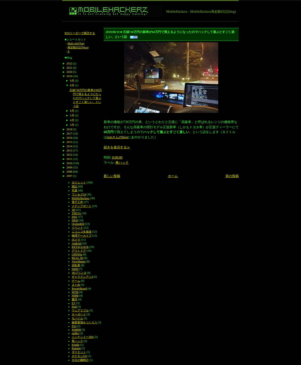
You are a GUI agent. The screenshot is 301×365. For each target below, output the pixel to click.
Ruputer (76, 348)
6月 (72, 110)
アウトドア (79, 250)
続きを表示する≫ (117, 147)
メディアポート (81, 206)
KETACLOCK (80, 247)
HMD (75, 269)
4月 (72, 120)
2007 (69, 176)
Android (76, 243)
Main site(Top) (75, 43)
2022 (69, 63)
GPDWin (77, 254)
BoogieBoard (79, 288)
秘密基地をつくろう (84, 322)
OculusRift (78, 224)
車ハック (122, 162)
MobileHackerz (80, 198)
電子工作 (77, 202)
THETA (76, 213)
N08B (75, 295)
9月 (72, 80)
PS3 (74, 326)
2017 (69, 133)
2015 (69, 142)
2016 (69, 137)
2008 (69, 171)
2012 (69, 154)
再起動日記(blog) (78, 47)
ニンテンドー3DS (83, 337)
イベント (77, 227)
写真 (74, 190)
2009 (69, 167)
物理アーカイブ (81, 235)
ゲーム (76, 280)
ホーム (173, 176)
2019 (69, 76)
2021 (69, 67)
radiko (75, 333)
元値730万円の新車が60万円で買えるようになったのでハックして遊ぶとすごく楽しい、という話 (85, 98)
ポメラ (76, 239)
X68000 (76, 329)
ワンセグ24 (79, 194)
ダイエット (79, 352)
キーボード (79, 314)
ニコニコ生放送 (81, 231)
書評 (74, 299)
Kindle (75, 344)
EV (73, 303)
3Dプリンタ (79, 272)
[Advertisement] (148, 23)
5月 (72, 115)
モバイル (77, 318)
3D (73, 209)
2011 (69, 159)
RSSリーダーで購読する (80, 33)
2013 (69, 150)
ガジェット (79, 182)
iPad (74, 306)
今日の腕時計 (80, 360)
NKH (75, 220)
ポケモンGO (79, 356)
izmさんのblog (117, 137)
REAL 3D (77, 258)
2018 (69, 129)
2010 (69, 163)
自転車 (76, 265)
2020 (69, 72)
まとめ (76, 284)
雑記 (74, 186)
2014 (69, 146)
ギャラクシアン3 (82, 276)
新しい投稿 (112, 176)
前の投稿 (232, 176)
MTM (75, 292)
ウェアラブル (80, 310)
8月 (72, 85)
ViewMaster (79, 261)
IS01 (74, 216)
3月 (72, 125)
